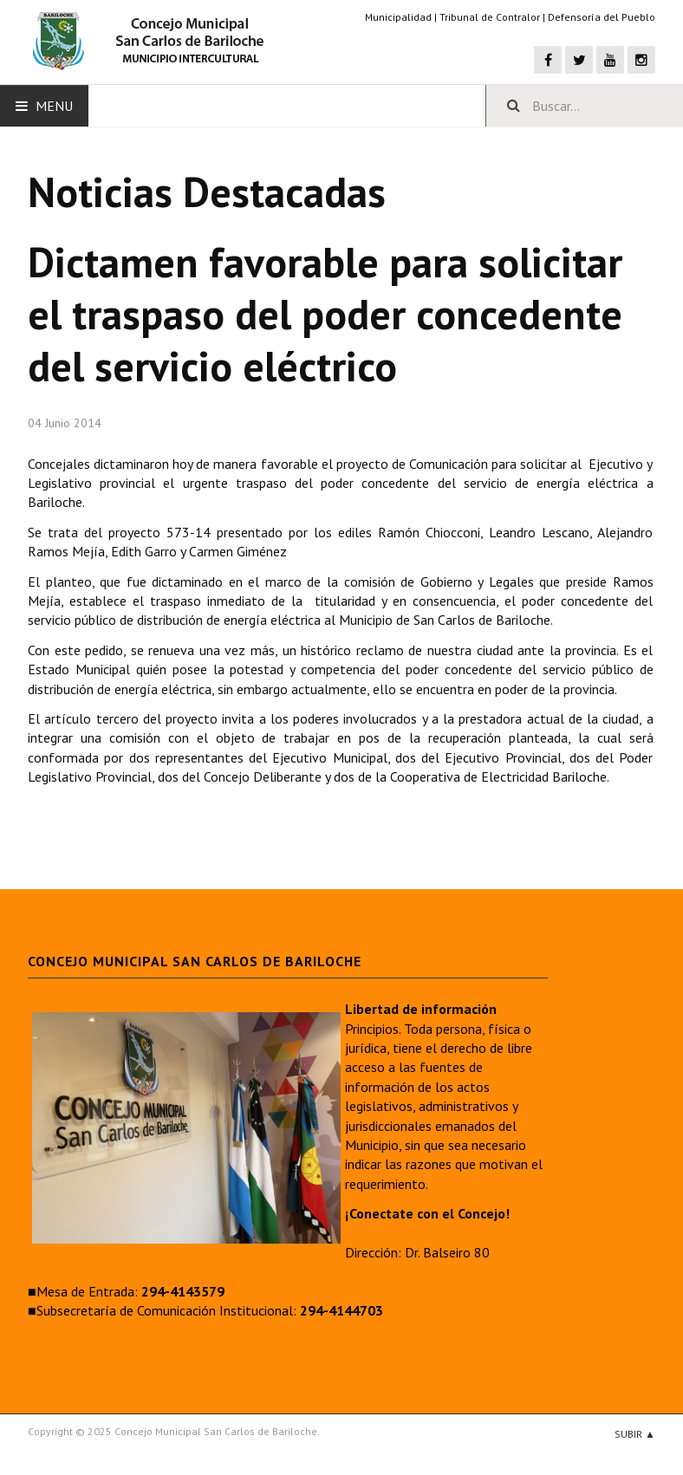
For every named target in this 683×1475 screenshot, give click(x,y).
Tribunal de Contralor (489, 16)
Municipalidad (398, 16)
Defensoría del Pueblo (601, 16)
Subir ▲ (635, 1433)
